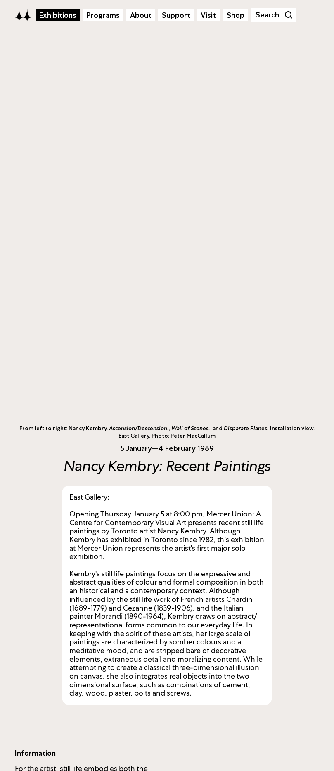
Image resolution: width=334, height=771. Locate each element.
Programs (103, 15)
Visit (208, 15)
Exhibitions (57, 15)
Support (176, 15)
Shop (235, 15)
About (141, 15)
